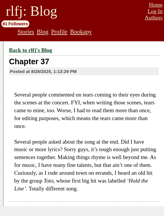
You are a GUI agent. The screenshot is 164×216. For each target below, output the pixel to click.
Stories (25, 31)
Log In (155, 11)
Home (156, 5)
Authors (154, 18)
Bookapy (81, 31)
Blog (42, 31)
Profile (59, 31)
